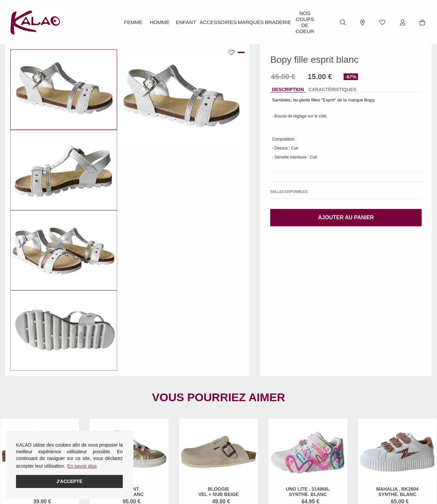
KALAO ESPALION (244, 455)
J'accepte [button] (69, 481)
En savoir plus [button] (82, 466)
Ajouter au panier (346, 217)
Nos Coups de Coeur (304, 22)
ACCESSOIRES (218, 22)
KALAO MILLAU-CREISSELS (254, 472)
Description (288, 89)
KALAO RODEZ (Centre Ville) (255, 446)
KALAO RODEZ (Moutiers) (251, 481)
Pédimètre (161, 472)
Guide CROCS (166, 455)
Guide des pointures (172, 446)
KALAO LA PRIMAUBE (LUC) (255, 463)
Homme (161, 22)
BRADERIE (277, 22)
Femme (133, 22)
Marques (249, 22)
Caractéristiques (333, 89)
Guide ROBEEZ (167, 463)
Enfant (188, 22)
